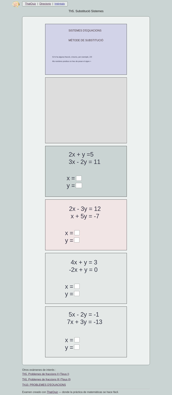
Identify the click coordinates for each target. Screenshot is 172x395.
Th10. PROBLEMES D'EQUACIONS (44, 384)
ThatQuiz (30, 3)
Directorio (45, 3)
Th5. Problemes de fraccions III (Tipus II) (46, 379)
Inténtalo (60, 3)
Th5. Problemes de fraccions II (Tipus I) (45, 374)
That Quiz (52, 392)
